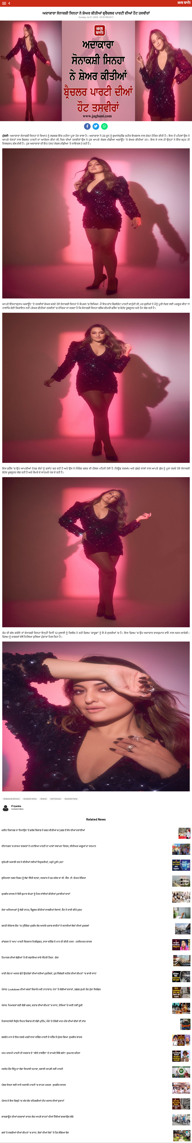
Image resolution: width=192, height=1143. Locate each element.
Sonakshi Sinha (30, 799)
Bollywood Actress (11, 799)
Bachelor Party (71, 799)
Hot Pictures (56, 799)
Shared (43, 799)
